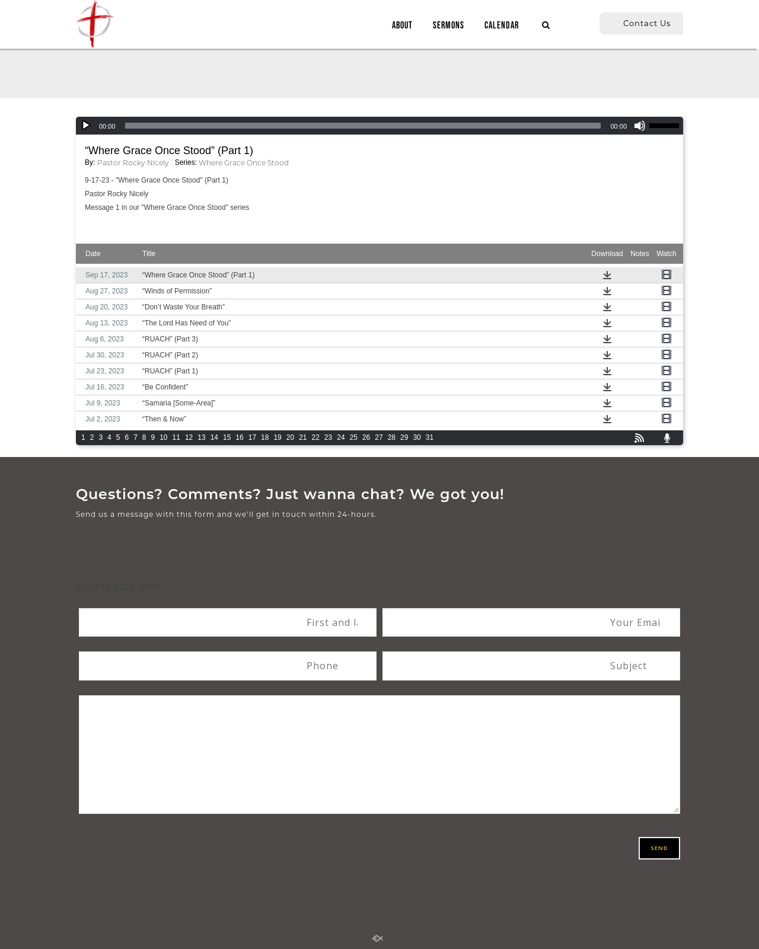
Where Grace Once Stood (244, 162)
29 (404, 437)
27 (378, 437)
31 (429, 437)
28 (392, 437)
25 (354, 437)
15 (227, 437)
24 (341, 437)
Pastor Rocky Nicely (133, 162)
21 (303, 437)
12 (189, 437)
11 (176, 437)
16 (239, 437)
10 (163, 437)
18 (265, 437)
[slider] (363, 126)
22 (316, 437)
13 (201, 437)
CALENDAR (497, 25)
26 (366, 437)
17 (252, 437)
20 (290, 437)
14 (214, 437)
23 (328, 437)
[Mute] (640, 126)
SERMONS (444, 25)
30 (416, 437)
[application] (379, 126)
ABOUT (397, 25)
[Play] (86, 126)
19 (277, 437)
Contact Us (647, 23)
